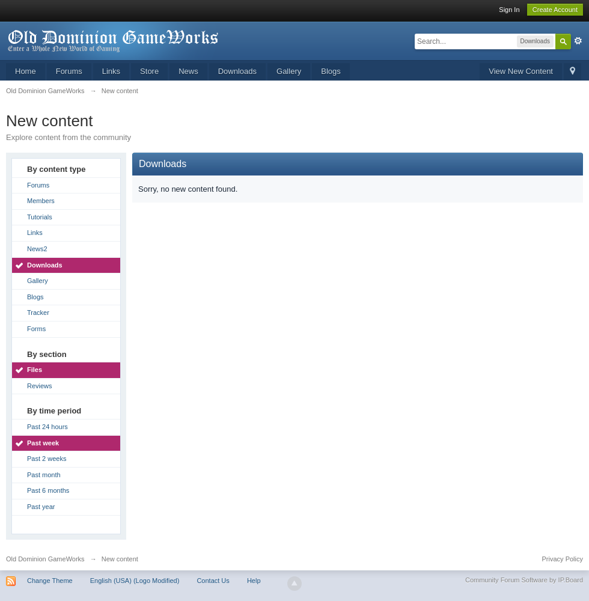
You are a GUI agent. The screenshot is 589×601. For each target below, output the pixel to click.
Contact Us (213, 580)
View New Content (521, 71)
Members (41, 200)
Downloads (237, 71)
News (188, 71)
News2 (37, 248)
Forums (69, 71)
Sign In (509, 9)
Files (34, 369)
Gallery (288, 71)
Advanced (578, 41)
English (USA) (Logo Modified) (135, 580)
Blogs (331, 71)
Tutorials (39, 217)
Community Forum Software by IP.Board (524, 580)
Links (111, 71)
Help (254, 580)
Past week (43, 443)
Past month (44, 474)
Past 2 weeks (46, 458)
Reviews (39, 385)
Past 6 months (48, 490)
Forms (36, 328)
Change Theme (50, 580)
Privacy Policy (562, 559)
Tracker (38, 312)
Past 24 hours (47, 426)
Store (149, 71)
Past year (41, 506)
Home (25, 71)
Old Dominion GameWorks (45, 559)
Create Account (555, 9)
